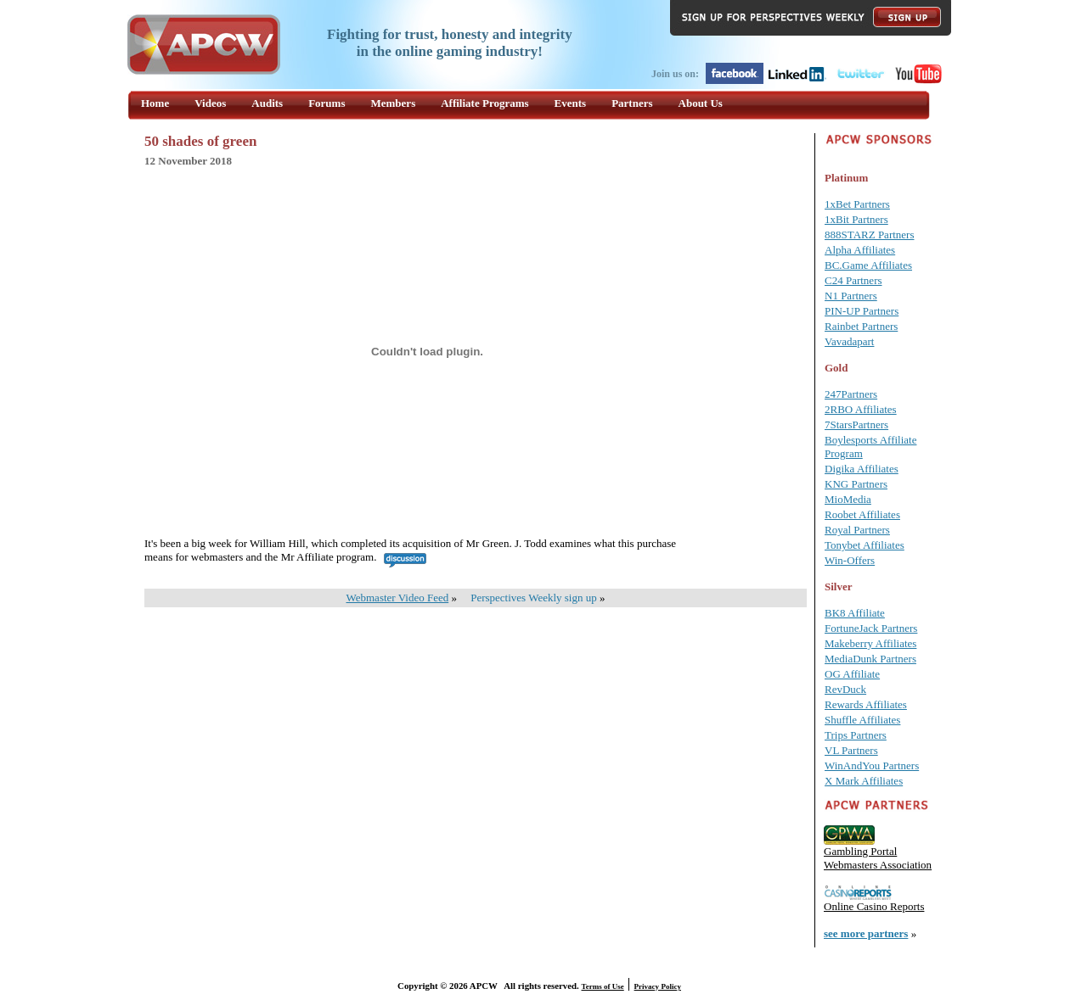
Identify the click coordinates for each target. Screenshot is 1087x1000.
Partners (631, 103)
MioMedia (848, 499)
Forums (326, 103)
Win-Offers (850, 560)
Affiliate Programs (484, 103)
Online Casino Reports (874, 906)
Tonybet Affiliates (864, 545)
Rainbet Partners (861, 326)
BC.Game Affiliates (868, 265)
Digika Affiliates (861, 468)
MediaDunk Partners (870, 658)
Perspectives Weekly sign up (533, 597)
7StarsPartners (856, 424)
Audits (267, 103)
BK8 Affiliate (855, 612)
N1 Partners (851, 295)
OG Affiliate (852, 674)
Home (155, 103)
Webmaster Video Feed (397, 597)
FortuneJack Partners (871, 628)
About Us (701, 103)
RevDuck (845, 689)
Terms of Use (603, 986)
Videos (210, 103)
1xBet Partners (857, 204)
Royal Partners (857, 529)
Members (393, 103)
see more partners (866, 933)
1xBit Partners (856, 219)
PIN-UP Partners (861, 310)
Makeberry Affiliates (870, 643)
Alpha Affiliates (860, 249)
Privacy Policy (657, 986)
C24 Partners (853, 280)
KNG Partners (856, 484)
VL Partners (851, 750)
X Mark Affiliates (864, 780)
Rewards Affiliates (866, 704)
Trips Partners (856, 735)
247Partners (851, 394)
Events (571, 103)
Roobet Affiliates (862, 514)
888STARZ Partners (869, 234)
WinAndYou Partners (872, 765)
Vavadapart (849, 341)
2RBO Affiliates (861, 409)
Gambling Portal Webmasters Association (878, 858)
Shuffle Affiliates (862, 719)
